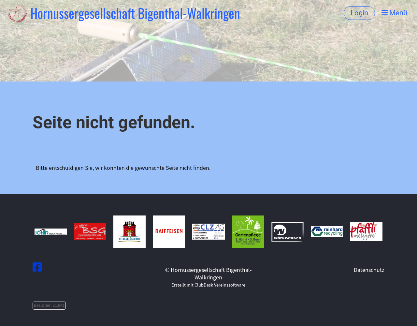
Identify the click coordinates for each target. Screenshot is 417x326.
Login (359, 13)
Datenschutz (369, 270)
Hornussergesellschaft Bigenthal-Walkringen (135, 13)
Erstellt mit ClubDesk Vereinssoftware (208, 285)
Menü (394, 13)
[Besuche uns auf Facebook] (37, 266)
